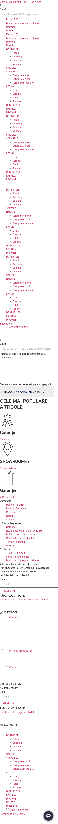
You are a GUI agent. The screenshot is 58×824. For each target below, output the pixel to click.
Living (15, 90)
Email (3, 579)
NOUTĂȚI (11, 802)
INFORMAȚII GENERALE (22, 650)
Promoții (10, 26)
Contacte (14, 667)
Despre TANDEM (9, 621)
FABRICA (11, 108)
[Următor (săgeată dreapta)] (8, 822)
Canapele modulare (23, 82)
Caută (3, 9)
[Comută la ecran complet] (14, 818)
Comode (16, 93)
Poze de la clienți (9, 643)
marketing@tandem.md (13, 674)
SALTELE (11, 67)
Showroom (6, 323)
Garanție (4, 654)
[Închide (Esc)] (2, 818)
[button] (29, 5)
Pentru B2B (12, 19)
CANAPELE (12, 71)
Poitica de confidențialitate (32, 658)
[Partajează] (8, 818)
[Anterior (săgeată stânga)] (2, 822)
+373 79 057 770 (9, 670)
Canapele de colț (21, 78)
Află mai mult (7, 497)
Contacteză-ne (8, 468)
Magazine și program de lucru (22, 23)
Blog (2, 624)
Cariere (4, 639)
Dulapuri (17, 60)
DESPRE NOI (13, 105)
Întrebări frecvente (10, 628)
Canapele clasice (21, 75)
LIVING (10, 86)
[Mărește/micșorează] (20, 818)
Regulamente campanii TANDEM (28, 654)
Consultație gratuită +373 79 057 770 (20, 1)
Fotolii (15, 97)
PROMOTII (12, 112)
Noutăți (10, 30)
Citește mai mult (9, 439)
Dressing (17, 56)
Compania (15, 617)
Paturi (15, 52)
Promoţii (4, 632)
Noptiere (16, 64)
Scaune (16, 101)
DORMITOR (12, 49)
